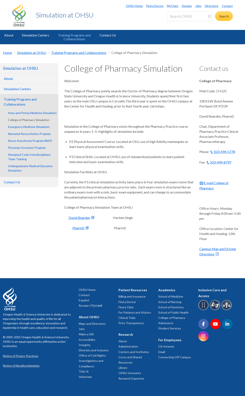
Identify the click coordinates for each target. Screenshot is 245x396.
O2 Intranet (166, 346)
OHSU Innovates (130, 373)
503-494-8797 (220, 162)
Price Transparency (131, 323)
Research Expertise (131, 378)
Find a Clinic (126, 307)
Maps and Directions (92, 323)
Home (7, 53)
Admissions (165, 323)
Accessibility (87, 339)
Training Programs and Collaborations (74, 37)
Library (123, 367)
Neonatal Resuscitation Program (29, 134)
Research (126, 334)
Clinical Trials (127, 317)
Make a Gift (86, 334)
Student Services (169, 328)
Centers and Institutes (134, 352)
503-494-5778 (224, 152)
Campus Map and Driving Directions (217, 251)
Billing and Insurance (132, 296)
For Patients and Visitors (135, 312)
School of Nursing (169, 302)
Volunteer (85, 377)
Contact (227, 6)
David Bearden (79, 218)
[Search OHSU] (189, 16)
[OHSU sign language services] (215, 309)
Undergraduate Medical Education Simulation (30, 168)
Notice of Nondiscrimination (21, 365)
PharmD (78, 228)
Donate (187, 6)
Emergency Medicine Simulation (29, 127)
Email (161, 352)
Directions (211, 6)
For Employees (169, 340)
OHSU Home (134, 6)
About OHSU (89, 317)
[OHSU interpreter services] (227, 309)
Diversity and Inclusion (94, 350)
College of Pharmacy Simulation (28, 120)
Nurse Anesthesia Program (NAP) (30, 140)
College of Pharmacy (171, 317)
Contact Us (108, 35)
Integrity (85, 345)
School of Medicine (170, 296)
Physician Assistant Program (27, 147)
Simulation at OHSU (64, 15)
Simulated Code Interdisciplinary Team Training (29, 157)
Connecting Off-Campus (174, 357)
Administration (128, 346)
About (8, 35)
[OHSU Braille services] (204, 309)
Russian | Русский (90, 305)
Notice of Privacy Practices (20, 356)
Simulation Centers (35, 35)
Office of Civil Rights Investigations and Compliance (92, 361)
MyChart (172, 6)
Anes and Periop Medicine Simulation (32, 113)
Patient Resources (133, 290)
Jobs (198, 6)
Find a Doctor (155, 6)
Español (84, 300)
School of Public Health (173, 312)
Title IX (84, 371)
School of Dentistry (171, 307)
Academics (166, 290)
